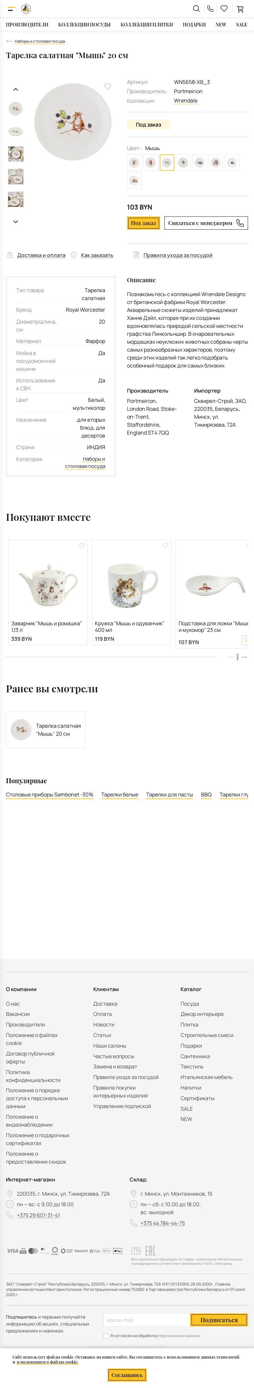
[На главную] (26, 9)
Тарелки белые (119, 803)
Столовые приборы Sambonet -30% (49, 803)
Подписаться (219, 1320)
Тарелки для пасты (169, 803)
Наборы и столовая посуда (93, 464)
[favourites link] (224, 8)
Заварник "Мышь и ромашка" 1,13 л (46, 632)
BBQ (206, 803)
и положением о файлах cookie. (47, 1362)
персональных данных (179, 1335)
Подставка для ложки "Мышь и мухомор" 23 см (214, 632)
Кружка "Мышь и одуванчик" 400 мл (129, 632)
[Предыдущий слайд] (15, 89)
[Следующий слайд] (15, 222)
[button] (243, 666)
